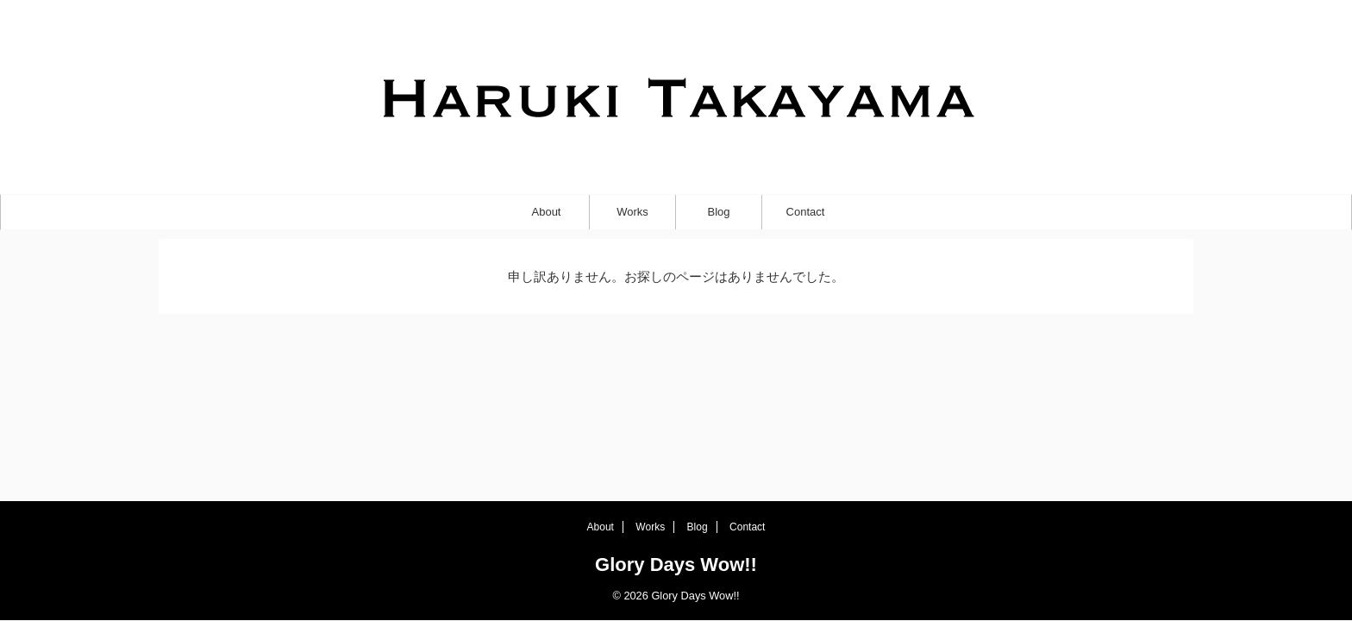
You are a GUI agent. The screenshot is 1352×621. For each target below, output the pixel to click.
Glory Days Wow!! (676, 564)
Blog (718, 211)
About (546, 211)
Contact (805, 211)
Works (632, 211)
